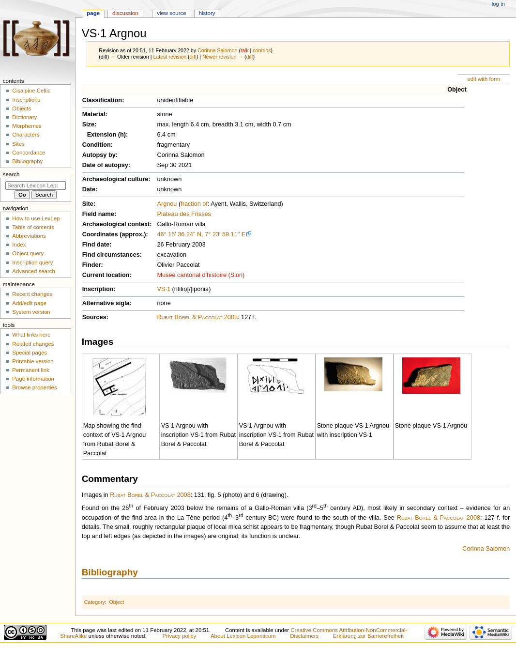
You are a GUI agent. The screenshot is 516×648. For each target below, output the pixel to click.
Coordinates (100, 234)
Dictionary (24, 117)
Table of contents (33, 227)
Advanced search (33, 271)
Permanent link (30, 370)
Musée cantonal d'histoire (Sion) (200, 275)
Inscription (98, 289)
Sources (94, 317)
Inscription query (32, 262)
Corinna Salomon (486, 548)
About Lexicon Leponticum (243, 636)
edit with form (483, 79)
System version (31, 312)
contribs (262, 50)
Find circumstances (111, 254)
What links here (31, 335)
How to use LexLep (36, 218)
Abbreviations (29, 236)
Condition (96, 144)
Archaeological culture (115, 179)
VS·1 (163, 289)
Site (87, 204)
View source (171, 13)
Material (94, 114)
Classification (102, 100)
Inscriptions (26, 100)
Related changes (33, 344)
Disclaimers (304, 636)
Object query (28, 253)
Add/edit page (29, 303)
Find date (95, 244)
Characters (25, 135)
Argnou (167, 204)
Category (94, 602)
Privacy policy (179, 636)
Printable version (32, 361)
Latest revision (169, 57)
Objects (21, 108)
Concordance (28, 152)
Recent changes (32, 294)
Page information (33, 379)
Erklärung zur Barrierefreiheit (368, 636)
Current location (106, 275)
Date (89, 189)
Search (11, 174)
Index (19, 244)
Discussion (125, 13)
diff (193, 57)
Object (456, 89)
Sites (18, 144)
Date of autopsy (105, 165)
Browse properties (34, 387)
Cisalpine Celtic (31, 90)
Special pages (29, 352)
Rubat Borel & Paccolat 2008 (197, 317)
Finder (91, 265)
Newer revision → (222, 57)
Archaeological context (116, 224)
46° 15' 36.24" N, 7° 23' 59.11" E (201, 234)
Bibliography (110, 572)
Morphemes (26, 126)
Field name (98, 214)
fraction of (194, 204)
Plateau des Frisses (184, 214)
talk (245, 50)
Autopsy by (99, 155)
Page (93, 13)
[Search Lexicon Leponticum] (35, 185)
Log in (498, 4)
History (207, 13)
